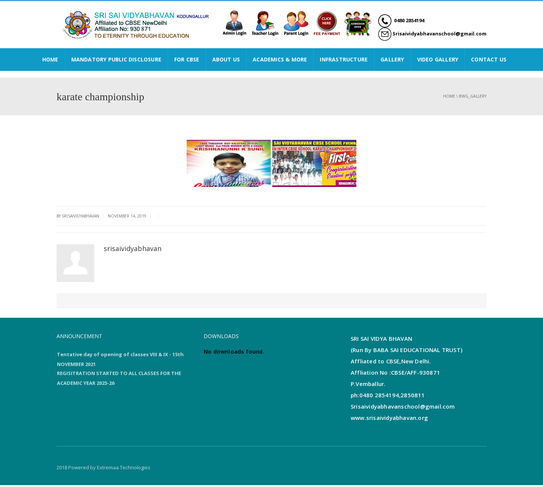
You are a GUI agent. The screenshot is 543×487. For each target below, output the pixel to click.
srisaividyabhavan (132, 248)
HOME (50, 59)
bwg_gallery (472, 96)
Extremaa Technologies (123, 469)
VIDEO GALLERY (438, 59)
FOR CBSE (186, 59)
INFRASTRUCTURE (344, 59)
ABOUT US (226, 59)
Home (449, 96)
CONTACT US (488, 59)
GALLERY (392, 59)
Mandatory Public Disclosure (116, 59)
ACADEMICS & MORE (280, 59)
